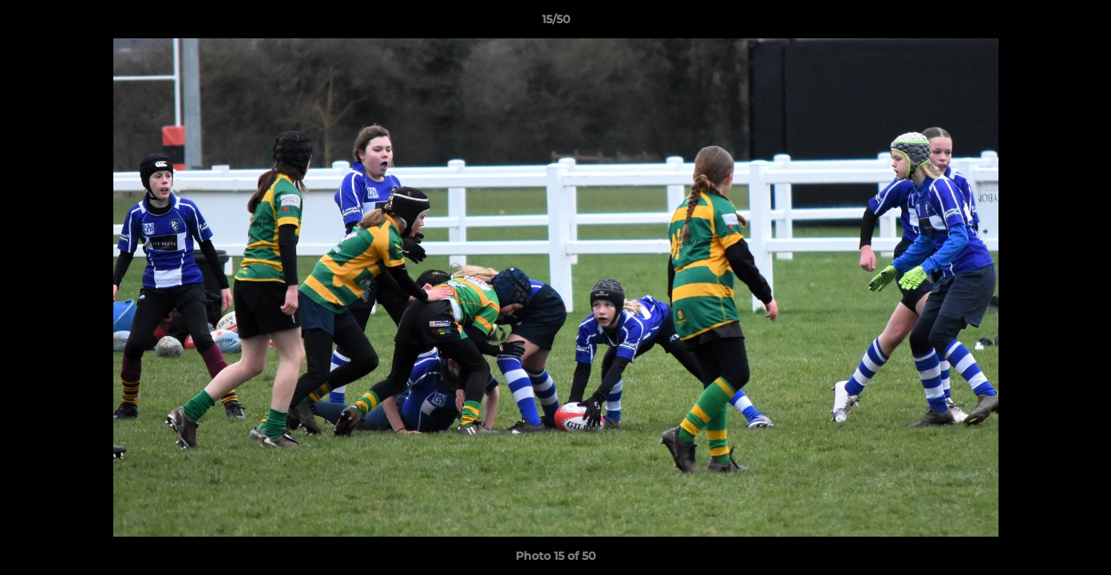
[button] (1082, 23)
